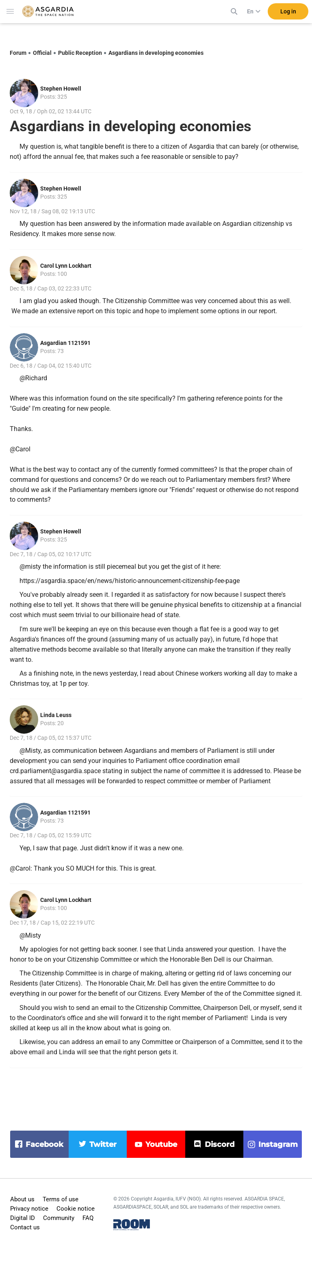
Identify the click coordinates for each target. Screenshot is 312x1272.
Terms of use (60, 1199)
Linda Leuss (56, 715)
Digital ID (22, 1218)
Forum (18, 53)
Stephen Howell (60, 88)
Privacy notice (29, 1208)
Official (42, 53)
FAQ (87, 1218)
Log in (288, 16)
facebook (44, 1144)
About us (22, 1199)
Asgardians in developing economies (156, 53)
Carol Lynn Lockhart (65, 265)
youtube (161, 1144)
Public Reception (80, 53)
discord (219, 1144)
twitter (103, 1144)
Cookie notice (75, 1208)
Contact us (25, 1227)
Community (58, 1218)
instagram (278, 1144)
